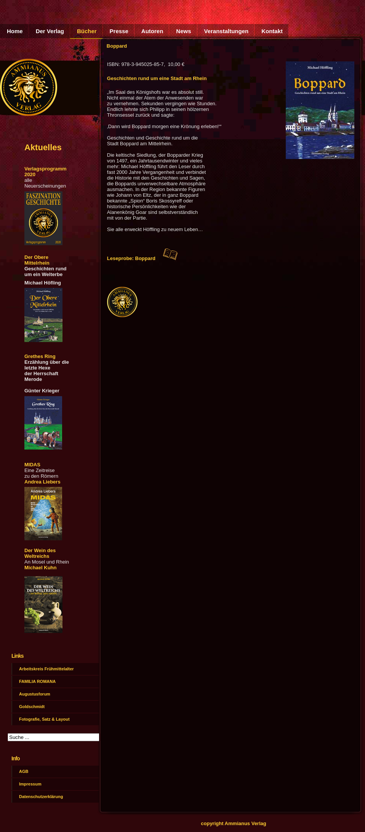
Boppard (117, 46)
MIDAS (32, 464)
